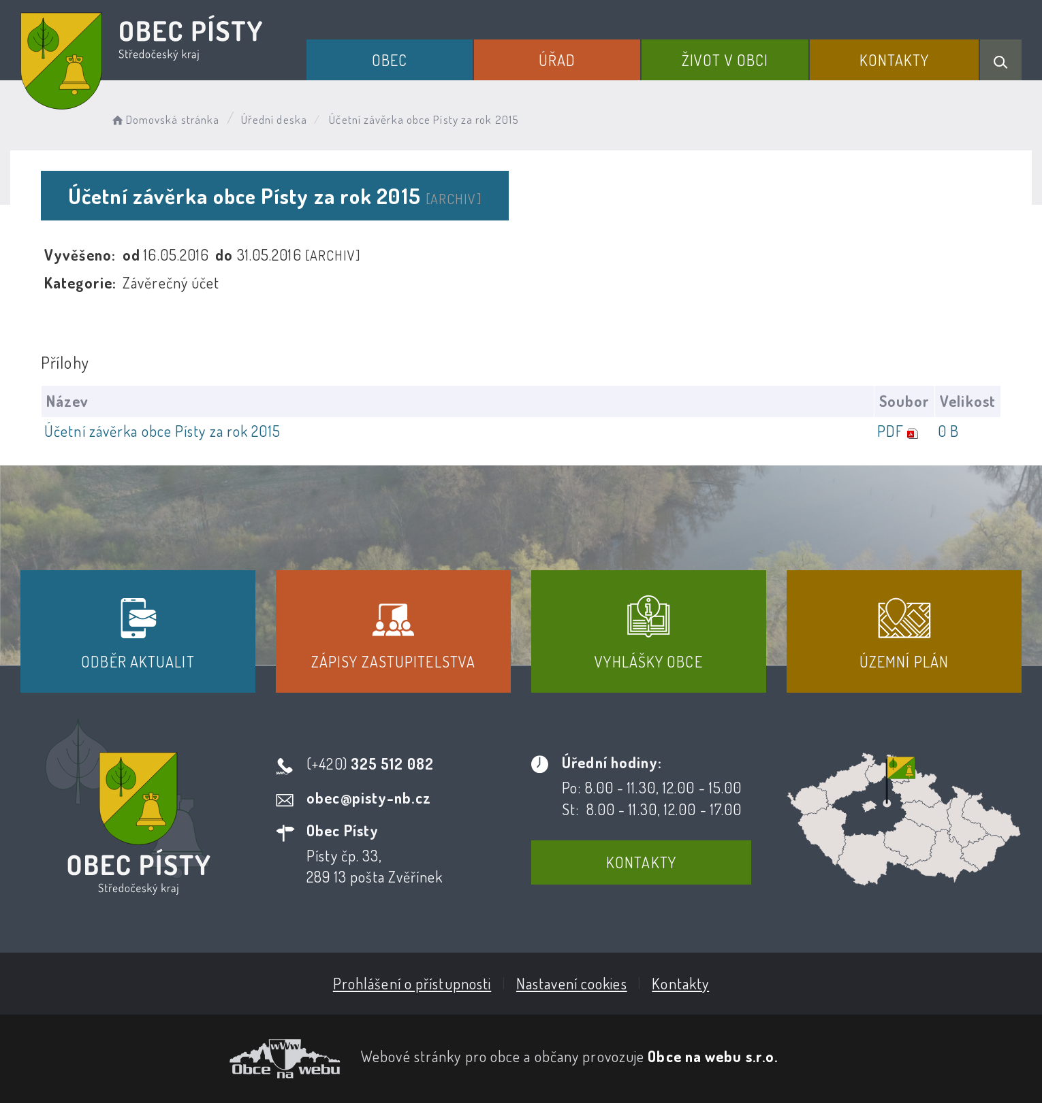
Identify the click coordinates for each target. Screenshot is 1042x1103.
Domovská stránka (164, 119)
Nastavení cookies (571, 983)
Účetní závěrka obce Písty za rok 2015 (162, 430)
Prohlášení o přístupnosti (412, 983)
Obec (389, 59)
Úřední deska (274, 119)
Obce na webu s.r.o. (713, 1056)
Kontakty (894, 59)
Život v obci (725, 59)
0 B (948, 430)
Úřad (557, 59)
